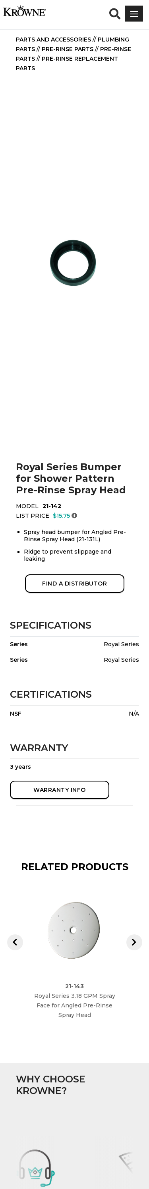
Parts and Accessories (53, 39)
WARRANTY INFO (59, 789)
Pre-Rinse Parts (67, 49)
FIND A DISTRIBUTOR (74, 583)
